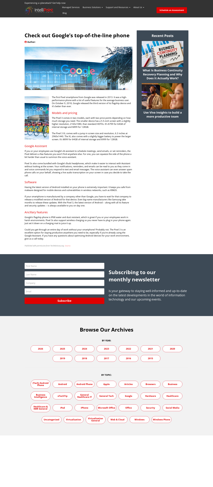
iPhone (84, 407)
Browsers (151, 384)
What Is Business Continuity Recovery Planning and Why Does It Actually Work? (163, 74)
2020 (172, 348)
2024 (84, 348)
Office (128, 407)
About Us (138, 7)
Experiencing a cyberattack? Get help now (45, 2)
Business (172, 384)
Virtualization (73, 419)
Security (150, 407)
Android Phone (84, 384)
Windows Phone (161, 419)
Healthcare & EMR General (40, 407)
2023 (106, 348)
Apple (106, 384)
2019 (62, 358)
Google (128, 395)
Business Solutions (93, 7)
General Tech (106, 395)
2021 (150, 348)
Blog (65, 13)
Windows (139, 419)
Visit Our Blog (162, 447)
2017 (106, 358)
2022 (128, 348)
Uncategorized (51, 419)
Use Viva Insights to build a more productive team (162, 114)
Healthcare (172, 395)
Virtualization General (95, 419)
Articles (128, 384)
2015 (150, 358)
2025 (62, 348)
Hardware (150, 395)
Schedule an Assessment (172, 10)
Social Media (172, 407)
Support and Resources (118, 7)
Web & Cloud (117, 419)
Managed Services (71, 7)
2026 (40, 348)
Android (62, 384)
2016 (128, 358)
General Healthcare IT (84, 395)
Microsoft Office (106, 407)
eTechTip (63, 395)
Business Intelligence (40, 395)
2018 (84, 358)
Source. (68, 245)
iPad (62, 407)
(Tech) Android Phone (41, 383)
